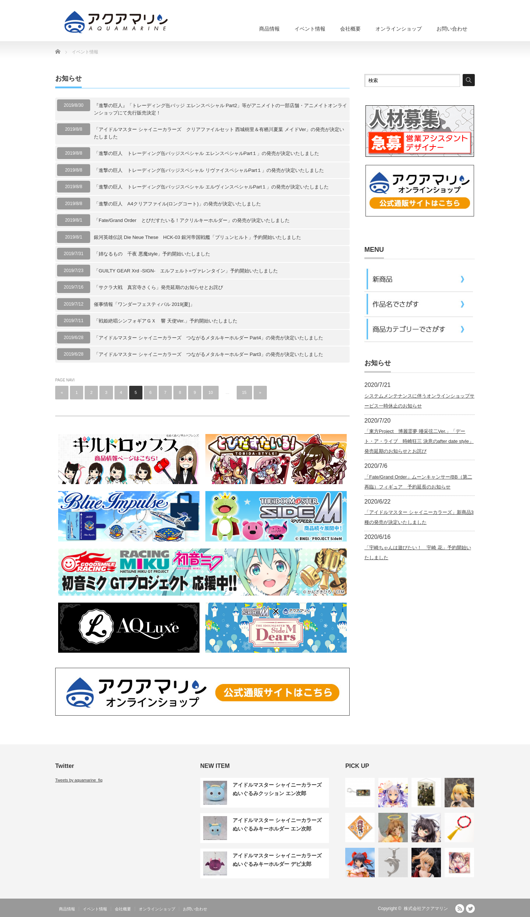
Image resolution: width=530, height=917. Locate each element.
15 (244, 392)
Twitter (470, 908)
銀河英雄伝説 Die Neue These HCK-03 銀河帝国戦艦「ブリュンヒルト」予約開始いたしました (197, 237)
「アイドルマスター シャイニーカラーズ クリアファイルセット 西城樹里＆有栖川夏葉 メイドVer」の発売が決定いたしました (219, 133)
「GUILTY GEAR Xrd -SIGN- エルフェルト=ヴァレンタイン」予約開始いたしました (186, 271)
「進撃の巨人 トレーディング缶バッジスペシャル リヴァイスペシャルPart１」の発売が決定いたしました (209, 170)
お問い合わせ (452, 29)
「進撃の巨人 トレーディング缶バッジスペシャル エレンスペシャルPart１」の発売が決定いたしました (206, 153)
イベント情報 (309, 29)
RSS (459, 908)
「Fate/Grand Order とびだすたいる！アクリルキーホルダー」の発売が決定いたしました (192, 220)
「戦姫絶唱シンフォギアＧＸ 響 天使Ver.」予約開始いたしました (165, 321)
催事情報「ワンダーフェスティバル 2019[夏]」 (144, 304)
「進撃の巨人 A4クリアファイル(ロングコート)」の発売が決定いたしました (177, 204)
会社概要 (350, 29)
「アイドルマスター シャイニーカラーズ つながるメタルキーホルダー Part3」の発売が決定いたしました (208, 354)
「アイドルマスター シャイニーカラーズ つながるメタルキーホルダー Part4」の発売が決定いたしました (208, 338)
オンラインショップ (398, 29)
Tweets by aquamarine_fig (78, 780)
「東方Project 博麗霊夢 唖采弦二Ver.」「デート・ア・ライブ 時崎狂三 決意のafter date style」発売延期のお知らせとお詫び (419, 441)
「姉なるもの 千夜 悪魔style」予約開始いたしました (152, 254)
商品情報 (269, 29)
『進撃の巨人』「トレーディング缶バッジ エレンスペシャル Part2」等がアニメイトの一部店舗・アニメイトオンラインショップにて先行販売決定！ (220, 109)
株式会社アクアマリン (426, 908)
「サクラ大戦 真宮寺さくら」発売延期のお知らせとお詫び (158, 287)
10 (210, 392)
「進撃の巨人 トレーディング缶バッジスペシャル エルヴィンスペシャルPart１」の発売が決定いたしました (211, 187)
